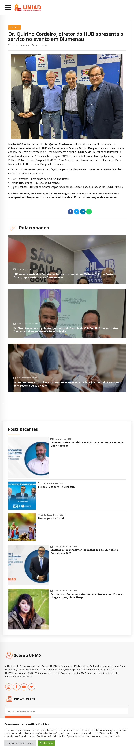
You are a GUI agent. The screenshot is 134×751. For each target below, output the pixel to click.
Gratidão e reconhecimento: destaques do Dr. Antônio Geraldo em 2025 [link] (84, 551)
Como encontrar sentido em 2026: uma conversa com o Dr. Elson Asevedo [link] (87, 444)
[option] (67, 96)
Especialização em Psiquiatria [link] (57, 486)
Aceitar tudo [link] (46, 743)
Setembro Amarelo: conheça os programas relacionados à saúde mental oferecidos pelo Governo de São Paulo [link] (66, 384)
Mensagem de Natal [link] (51, 518)
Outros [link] (14, 27)
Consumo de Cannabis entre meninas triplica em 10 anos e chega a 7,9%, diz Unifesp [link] (87, 596)
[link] (27, 7)
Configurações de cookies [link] (20, 743)
